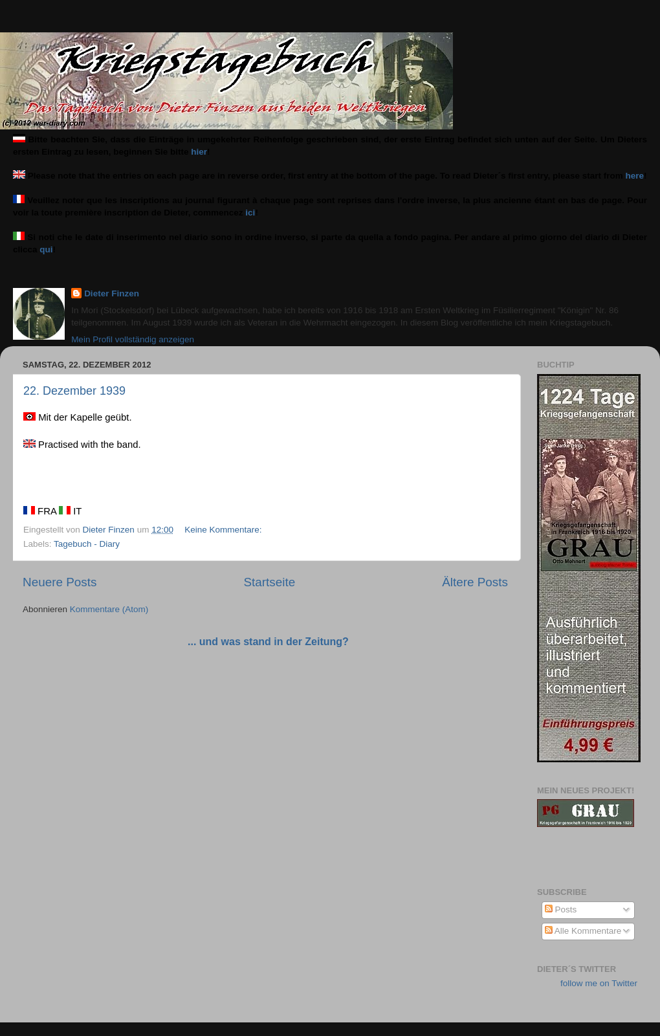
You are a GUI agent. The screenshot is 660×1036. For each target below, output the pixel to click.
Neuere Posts (59, 582)
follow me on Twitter (598, 983)
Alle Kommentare (583, 931)
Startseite (269, 582)
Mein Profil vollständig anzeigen (132, 339)
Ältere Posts (475, 582)
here (635, 176)
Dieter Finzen (111, 293)
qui (45, 249)
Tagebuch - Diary (87, 544)
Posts (561, 909)
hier (199, 152)
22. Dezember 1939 (74, 390)
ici (250, 212)
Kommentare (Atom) (109, 609)
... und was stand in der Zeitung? (268, 641)
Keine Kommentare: (224, 530)
